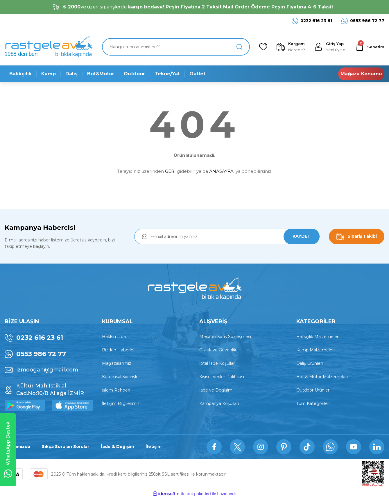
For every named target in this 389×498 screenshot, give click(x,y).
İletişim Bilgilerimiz (121, 403)
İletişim (154, 446)
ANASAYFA (221, 171)
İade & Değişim (117, 446)
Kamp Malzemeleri (315, 350)
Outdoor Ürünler (312, 390)
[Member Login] (330, 47)
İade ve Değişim (215, 390)
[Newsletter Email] (227, 236)
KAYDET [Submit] (302, 236)
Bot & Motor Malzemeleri (322, 376)
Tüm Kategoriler (312, 403)
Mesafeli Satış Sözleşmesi (225, 336)
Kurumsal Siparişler (121, 376)
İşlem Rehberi (116, 390)
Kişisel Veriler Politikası (221, 376)
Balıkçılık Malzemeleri (317, 336)
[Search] (176, 47)
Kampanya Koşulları (219, 403)
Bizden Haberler (118, 350)
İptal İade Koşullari (217, 363)
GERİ (170, 171)
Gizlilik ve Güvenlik (217, 350)
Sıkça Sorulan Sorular (65, 446)
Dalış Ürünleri (309, 363)
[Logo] (49, 46)
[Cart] (370, 47)
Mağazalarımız (116, 363)
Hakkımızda (114, 336)
